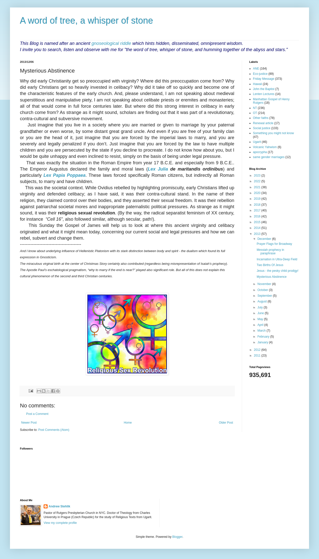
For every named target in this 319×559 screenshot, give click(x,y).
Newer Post (29, 422)
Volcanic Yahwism (265, 147)
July (260, 307)
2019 (257, 198)
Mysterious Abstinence (272, 277)
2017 (257, 210)
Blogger (177, 537)
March (262, 330)
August (262, 301)
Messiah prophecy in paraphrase (270, 251)
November (264, 284)
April (260, 325)
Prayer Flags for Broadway (274, 244)
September (265, 295)
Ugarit (257, 142)
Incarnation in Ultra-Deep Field (277, 259)
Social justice (261, 128)
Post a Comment (37, 414)
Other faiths (260, 118)
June (261, 313)
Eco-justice (260, 74)
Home (128, 422)
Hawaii (257, 84)
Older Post (226, 422)
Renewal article (263, 123)
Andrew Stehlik (59, 506)
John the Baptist (263, 89)
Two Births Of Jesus (270, 265)
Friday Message (263, 79)
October (263, 290)
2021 (257, 187)
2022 (257, 181)
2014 (257, 228)
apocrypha (260, 152)
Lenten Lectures (263, 94)
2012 (257, 350)
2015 (257, 222)
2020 (257, 193)
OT (255, 113)
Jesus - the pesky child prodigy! (277, 271)
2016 (257, 216)
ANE (256, 68)
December (264, 239)
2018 (257, 204)
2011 (257, 355)
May (260, 319)
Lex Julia (158, 169)
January (263, 342)
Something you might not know (273, 133)
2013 (257, 234)
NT (255, 108)
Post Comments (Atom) (53, 430)
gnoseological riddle (111, 43)
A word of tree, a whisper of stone (86, 20)
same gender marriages (269, 157)
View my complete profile (60, 523)
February (263, 336)
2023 (257, 175)
